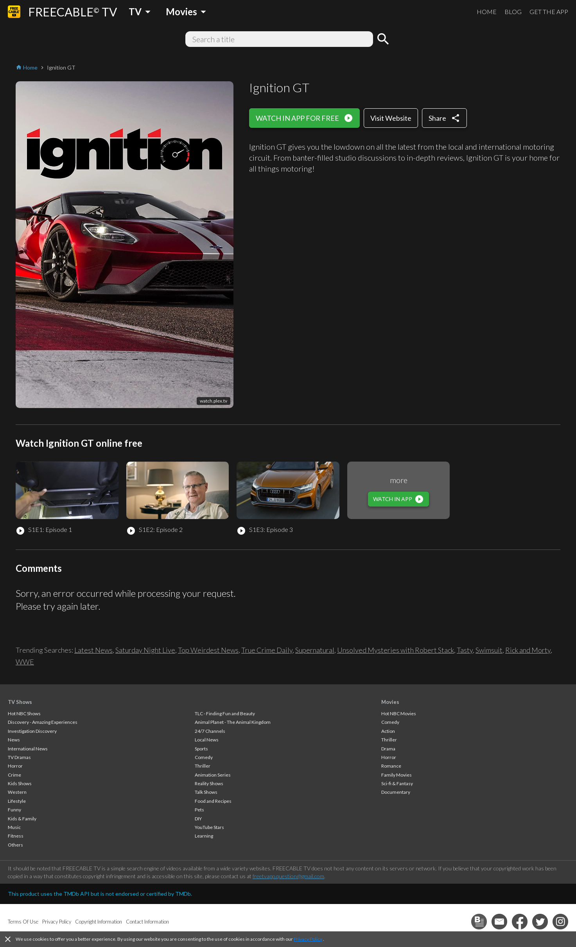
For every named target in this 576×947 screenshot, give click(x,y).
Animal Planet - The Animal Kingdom (233, 722)
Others (15, 845)
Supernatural (314, 650)
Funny (14, 810)
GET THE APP (548, 11)
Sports (201, 749)
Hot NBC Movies (398, 713)
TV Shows (20, 702)
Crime (14, 775)
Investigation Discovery (32, 731)
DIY (198, 819)
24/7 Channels (210, 731)
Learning (204, 836)
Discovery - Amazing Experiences (42, 722)
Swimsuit (489, 650)
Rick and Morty (528, 650)
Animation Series (213, 775)
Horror (15, 766)
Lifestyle (17, 801)
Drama (388, 749)
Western (17, 792)
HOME (487, 11)
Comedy (204, 757)
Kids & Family (22, 819)
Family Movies (396, 775)
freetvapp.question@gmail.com (288, 876)
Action (388, 731)
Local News (207, 740)
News (14, 740)
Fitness (15, 836)
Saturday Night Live (145, 650)
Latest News (93, 650)
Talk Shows (206, 792)
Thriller (202, 766)
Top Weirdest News (208, 650)
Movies (390, 702)
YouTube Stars (209, 827)
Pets (199, 810)
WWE (25, 661)
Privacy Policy (308, 939)
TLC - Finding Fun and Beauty (225, 713)
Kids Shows (20, 783)
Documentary (395, 792)
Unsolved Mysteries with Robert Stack (395, 650)
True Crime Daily (266, 650)
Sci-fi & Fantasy (397, 783)
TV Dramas (19, 757)
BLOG (513, 11)
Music (14, 827)
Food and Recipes (213, 801)
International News (28, 749)
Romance (391, 766)
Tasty (465, 650)
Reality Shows (209, 783)
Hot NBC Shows (24, 713)
